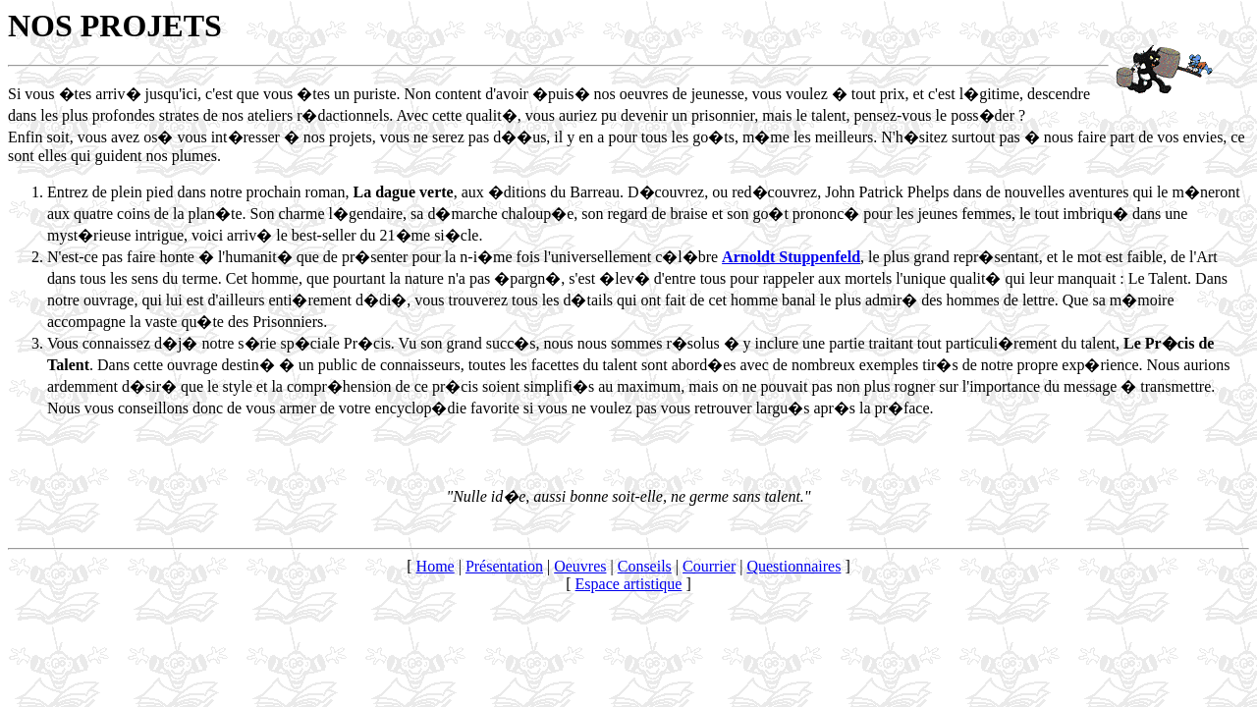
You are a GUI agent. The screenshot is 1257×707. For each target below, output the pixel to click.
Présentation (504, 566)
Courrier (709, 566)
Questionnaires (793, 566)
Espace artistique (629, 583)
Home (435, 566)
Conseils (645, 566)
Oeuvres (580, 566)
